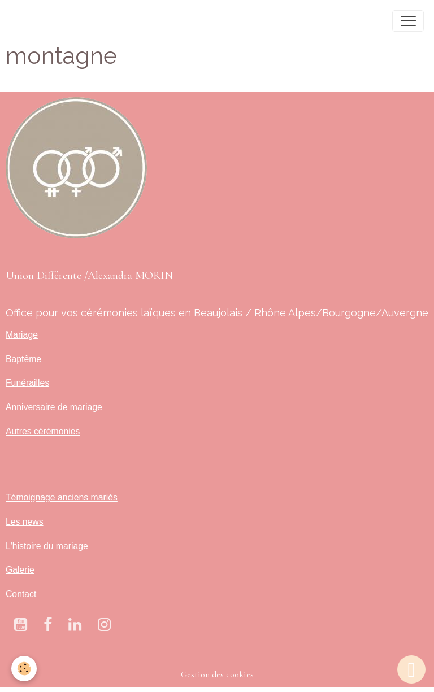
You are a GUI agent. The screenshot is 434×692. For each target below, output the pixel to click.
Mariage (22, 335)
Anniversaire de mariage (54, 407)
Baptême (23, 359)
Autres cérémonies (43, 431)
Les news (25, 521)
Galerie (20, 570)
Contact (21, 594)
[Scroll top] (411, 669)
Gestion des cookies (217, 674)
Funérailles (27, 383)
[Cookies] (24, 668)
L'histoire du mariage (47, 546)
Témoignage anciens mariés (62, 497)
